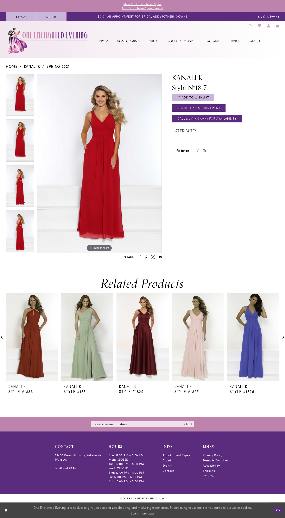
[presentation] (32, 337)
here (151, 513)
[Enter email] (142, 424)
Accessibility (211, 465)
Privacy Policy (212, 455)
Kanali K (32, 66)
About (167, 460)
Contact (168, 471)
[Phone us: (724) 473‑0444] (268, 17)
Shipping (209, 471)
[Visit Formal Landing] (21, 16)
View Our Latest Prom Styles (143, 4)
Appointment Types (176, 455)
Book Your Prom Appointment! (142, 8)
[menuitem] (21, 16)
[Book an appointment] (142, 17)
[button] (268, 26)
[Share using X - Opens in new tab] (153, 257)
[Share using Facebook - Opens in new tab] (140, 257)
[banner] (48, 41)
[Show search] (250, 26)
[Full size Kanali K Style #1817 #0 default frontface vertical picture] (99, 163)
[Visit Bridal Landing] (51, 16)
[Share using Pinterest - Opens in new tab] (146, 257)
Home (12, 66)
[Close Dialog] (6, 510)
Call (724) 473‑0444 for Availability (207, 119)
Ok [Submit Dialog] (278, 510)
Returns (208, 476)
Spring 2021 (57, 66)
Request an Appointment (199, 108)
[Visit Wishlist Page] (259, 26)
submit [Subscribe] (188, 424)
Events (167, 465)
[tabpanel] (20, 96)
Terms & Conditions (216, 460)
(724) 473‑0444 (65, 468)
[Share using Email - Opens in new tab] (160, 257)
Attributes (186, 130)
